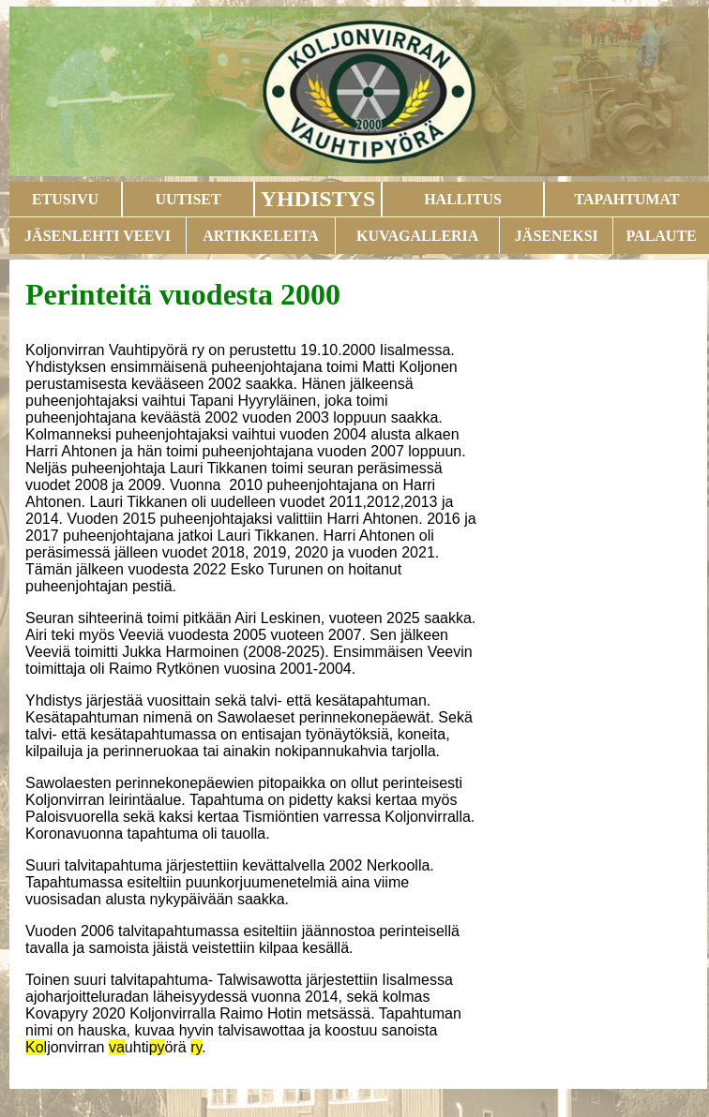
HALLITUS (463, 199)
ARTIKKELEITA (261, 236)
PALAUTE (661, 236)
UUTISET (187, 199)
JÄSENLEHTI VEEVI (97, 236)
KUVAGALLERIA (417, 236)
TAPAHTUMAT (627, 199)
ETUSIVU (65, 199)
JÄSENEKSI (556, 236)
